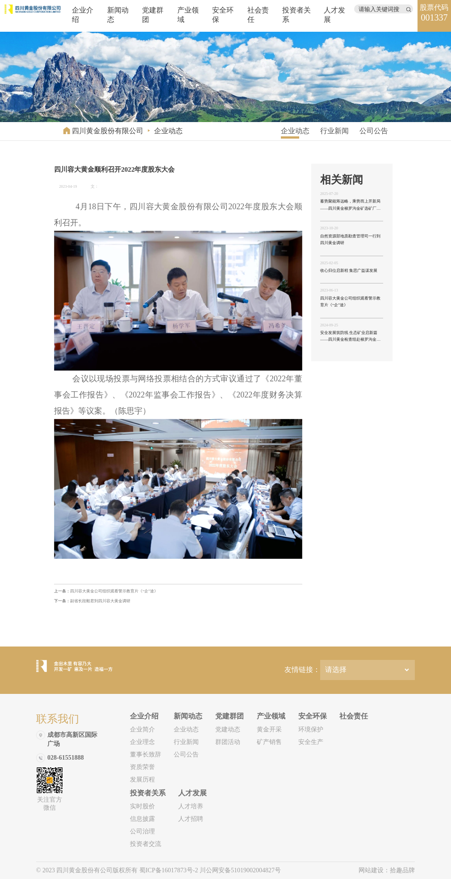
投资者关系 (148, 793)
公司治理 (142, 831)
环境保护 (310, 729)
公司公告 (373, 131)
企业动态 (168, 131)
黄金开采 (269, 729)
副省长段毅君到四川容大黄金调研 (92, 601)
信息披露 (142, 819)
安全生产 (310, 742)
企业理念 (142, 742)
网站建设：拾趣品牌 (387, 870)
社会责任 (353, 716)
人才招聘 (190, 819)
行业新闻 (334, 131)
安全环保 (312, 716)
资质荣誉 (142, 767)
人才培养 (190, 806)
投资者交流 (145, 844)
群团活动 (227, 742)
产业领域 (271, 716)
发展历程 (142, 779)
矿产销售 (269, 742)
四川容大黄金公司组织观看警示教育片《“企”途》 (106, 591)
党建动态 (227, 729)
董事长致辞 (145, 754)
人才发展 (192, 793)
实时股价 (142, 806)
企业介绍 (144, 716)
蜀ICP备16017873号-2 (169, 870)
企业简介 (142, 729)
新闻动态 (188, 716)
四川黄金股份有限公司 (107, 131)
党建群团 (229, 716)
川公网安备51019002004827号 (240, 870)
